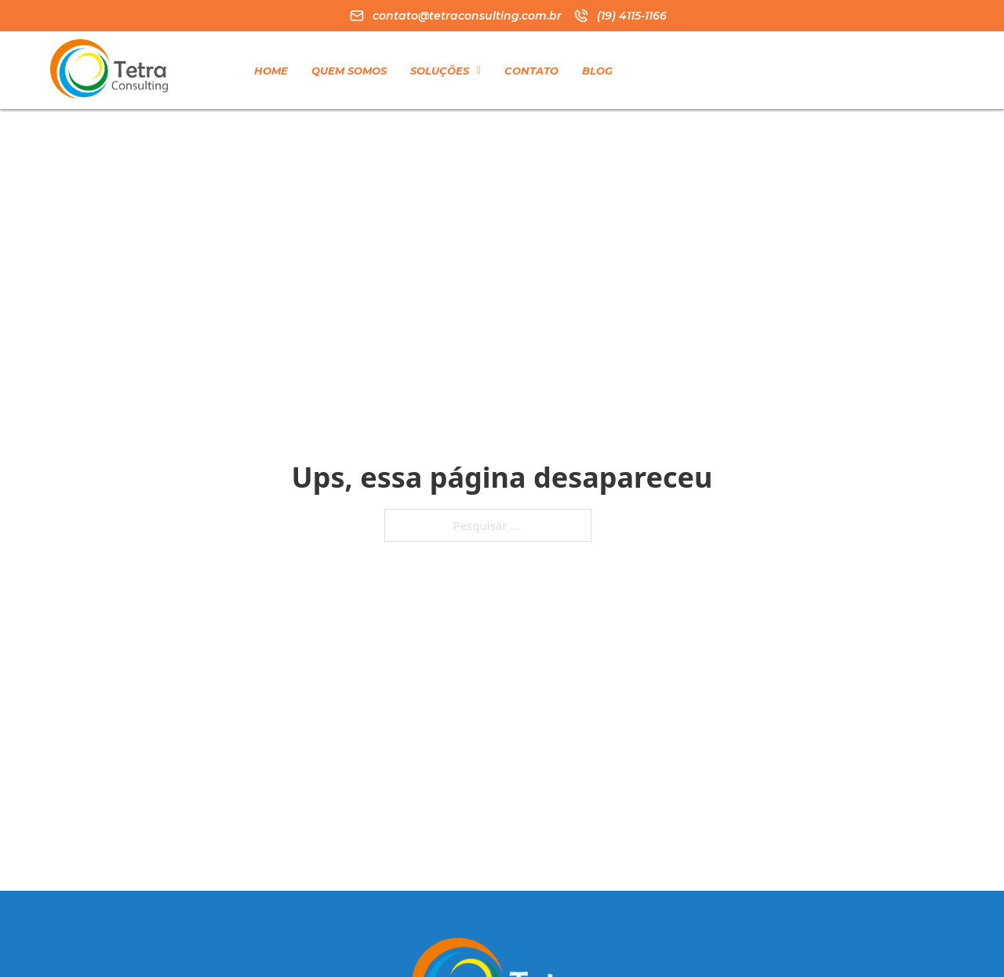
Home (271, 70)
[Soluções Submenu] (479, 70)
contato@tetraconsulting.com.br (467, 16)
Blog (597, 70)
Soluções (439, 70)
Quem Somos (349, 70)
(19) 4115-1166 (632, 16)
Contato (531, 70)
